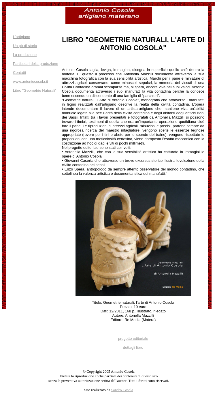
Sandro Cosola (122, 390)
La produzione (25, 54)
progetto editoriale (133, 338)
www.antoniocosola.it (30, 81)
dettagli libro (133, 347)
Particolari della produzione (35, 63)
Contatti (19, 72)
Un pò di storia (25, 46)
